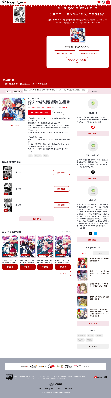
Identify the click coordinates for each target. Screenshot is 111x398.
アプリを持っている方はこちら (77, 61)
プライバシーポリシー (57, 389)
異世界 (46, 156)
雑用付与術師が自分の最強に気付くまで (99, 298)
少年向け (90, 335)
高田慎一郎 (12, 84)
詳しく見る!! (93, 133)
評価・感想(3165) (41, 112)
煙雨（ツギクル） (25, 84)
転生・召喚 (81, 335)
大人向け (80, 340)
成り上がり (38, 156)
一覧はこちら (36, 219)
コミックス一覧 (13, 125)
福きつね (44, 84)
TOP (40, 389)
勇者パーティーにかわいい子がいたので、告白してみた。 (99, 273)
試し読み (63, 273)
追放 (30, 156)
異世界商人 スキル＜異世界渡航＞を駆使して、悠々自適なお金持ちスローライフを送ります (99, 312)
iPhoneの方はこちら (65, 53)
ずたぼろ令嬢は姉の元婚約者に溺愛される (99, 259)
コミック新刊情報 (11, 231)
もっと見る (93, 323)
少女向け (89, 340)
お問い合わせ (68, 389)
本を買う (10, 267)
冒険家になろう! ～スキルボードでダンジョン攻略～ (99, 285)
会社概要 (45, 389)
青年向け (99, 335)
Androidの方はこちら (89, 53)
